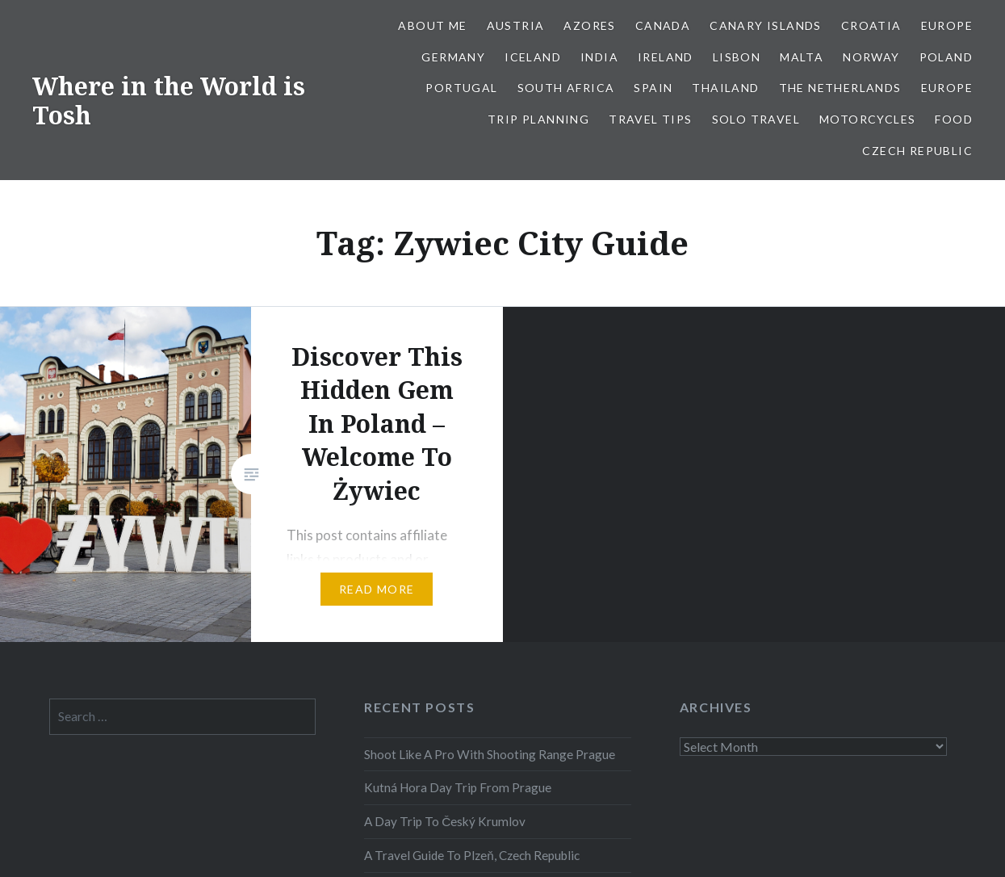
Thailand (725, 87)
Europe (947, 25)
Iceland (533, 57)
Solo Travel (756, 119)
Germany (453, 57)
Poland (946, 57)
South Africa (566, 87)
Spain (653, 87)
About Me (432, 25)
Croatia (871, 25)
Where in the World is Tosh (168, 100)
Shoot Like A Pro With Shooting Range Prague (489, 754)
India (599, 57)
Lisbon (736, 57)
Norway (871, 57)
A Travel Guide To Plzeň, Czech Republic (472, 855)
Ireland (665, 57)
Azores (589, 25)
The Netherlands (840, 87)
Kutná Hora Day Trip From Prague (457, 787)
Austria (516, 25)
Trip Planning (538, 119)
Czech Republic (917, 150)
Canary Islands (766, 25)
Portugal (461, 87)
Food (954, 119)
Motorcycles (867, 119)
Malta (801, 57)
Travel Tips (650, 119)
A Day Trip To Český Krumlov (445, 821)
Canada (662, 25)
